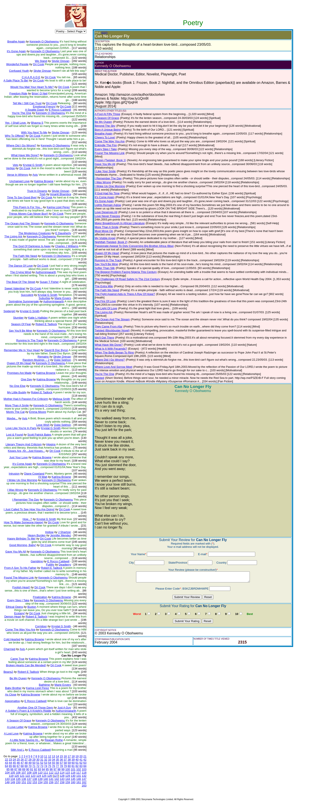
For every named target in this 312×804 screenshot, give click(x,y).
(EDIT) (104, 33)
